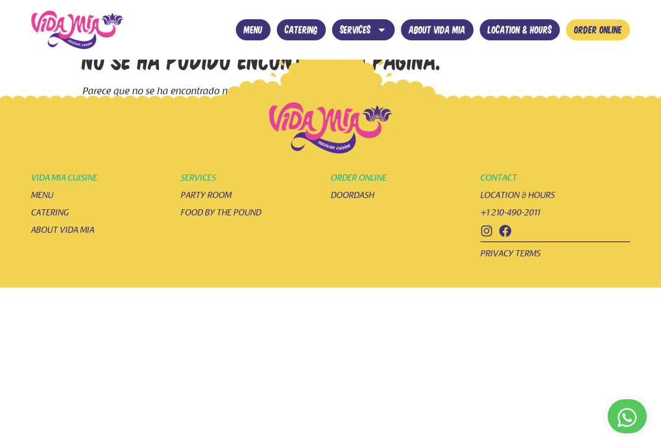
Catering (301, 29)
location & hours (517, 215)
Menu (253, 29)
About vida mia (437, 29)
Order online (598, 29)
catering (50, 232)
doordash (352, 215)
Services (363, 29)
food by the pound (221, 232)
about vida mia (62, 250)
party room (206, 215)
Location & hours (520, 29)
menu (42, 215)
